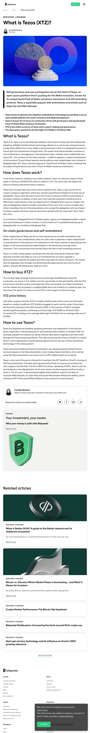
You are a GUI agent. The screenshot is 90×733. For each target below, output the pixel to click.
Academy (6, 706)
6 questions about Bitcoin (12, 712)
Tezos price (14, 130)
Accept (43, 724)
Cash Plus (50, 681)
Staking (49, 684)
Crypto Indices (8, 684)
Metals (5, 693)
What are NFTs (8, 718)
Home (5, 10)
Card (5, 728)
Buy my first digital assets (12, 715)
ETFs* (5, 690)
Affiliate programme (54, 690)
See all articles (45, 655)
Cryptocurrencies (9, 681)
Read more (11, 429)
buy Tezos (15, 278)
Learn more (42, 710)
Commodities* (8, 696)
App (4, 732)
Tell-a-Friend (51, 687)
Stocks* (5, 687)
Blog (14, 10)
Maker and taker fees (10, 709)
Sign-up (75, 4)
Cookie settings (65, 716)
